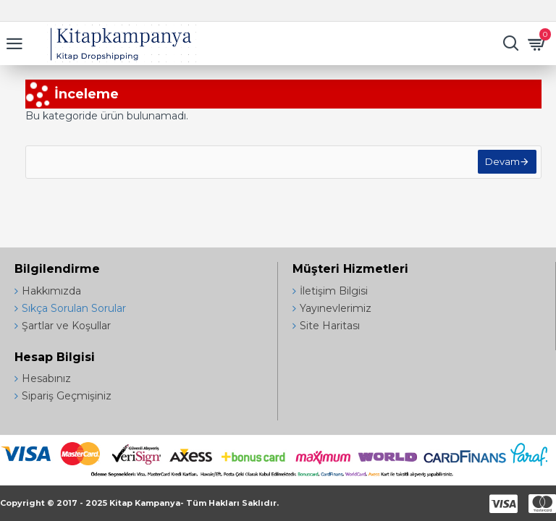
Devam (499, 165)
